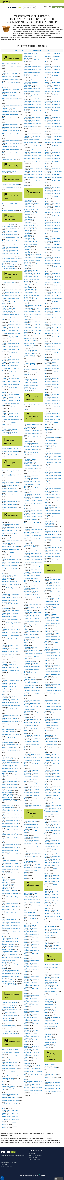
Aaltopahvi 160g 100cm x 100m (9, 63)
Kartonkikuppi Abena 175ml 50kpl (9, 654)
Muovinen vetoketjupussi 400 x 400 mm (33, 180)
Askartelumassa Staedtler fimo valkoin (10, 133)
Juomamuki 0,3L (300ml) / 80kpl (9, 479)
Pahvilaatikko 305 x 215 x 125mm (31, 437)
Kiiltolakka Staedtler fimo (7, 742)
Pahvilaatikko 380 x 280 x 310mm (31, 456)
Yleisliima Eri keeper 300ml (50, 1074)
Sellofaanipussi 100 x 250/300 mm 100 (33, 1090)
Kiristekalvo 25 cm (6, 757)
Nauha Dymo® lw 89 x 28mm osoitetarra (33, 302)
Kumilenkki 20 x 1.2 (6, 882)
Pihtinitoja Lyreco (28, 680)
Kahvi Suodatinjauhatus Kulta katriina (10, 527)
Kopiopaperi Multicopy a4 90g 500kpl (10, 847)
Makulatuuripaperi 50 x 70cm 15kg (10, 1075)
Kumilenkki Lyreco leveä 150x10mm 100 (11, 928)
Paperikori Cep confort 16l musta (31, 621)
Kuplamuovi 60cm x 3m (7, 949)
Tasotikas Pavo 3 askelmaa (50, 738)
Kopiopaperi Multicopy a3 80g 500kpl (10, 820)
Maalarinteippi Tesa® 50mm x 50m (10, 1068)
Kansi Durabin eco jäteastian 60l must (10, 565)
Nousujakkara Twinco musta (30, 376)
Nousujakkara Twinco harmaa (30, 369)
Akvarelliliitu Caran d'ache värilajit (9, 76)
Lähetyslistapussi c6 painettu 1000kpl (10, 1027)
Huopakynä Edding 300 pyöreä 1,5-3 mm (11, 333)
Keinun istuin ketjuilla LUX (8, 729)
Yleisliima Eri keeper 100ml (50, 1067)
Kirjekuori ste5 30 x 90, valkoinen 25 (10, 787)
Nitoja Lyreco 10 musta (29, 353)
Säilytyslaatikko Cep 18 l (49, 528)
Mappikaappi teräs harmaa (8, 1078)
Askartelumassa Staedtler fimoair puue (10, 149)
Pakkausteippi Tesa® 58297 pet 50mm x (33, 581)
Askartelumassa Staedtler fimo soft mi (10, 127)
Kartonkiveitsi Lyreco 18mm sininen (10, 715)
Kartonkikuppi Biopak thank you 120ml (10, 664)
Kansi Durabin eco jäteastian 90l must (10, 568)
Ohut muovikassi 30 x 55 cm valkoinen (32, 405)
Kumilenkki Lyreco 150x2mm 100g (10, 900)
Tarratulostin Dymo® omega (50, 732)
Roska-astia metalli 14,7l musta (31, 846)
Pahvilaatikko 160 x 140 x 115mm (31, 424)
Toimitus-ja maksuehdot (34, 1159)
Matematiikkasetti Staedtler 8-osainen (10, 1091)
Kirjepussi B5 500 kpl (7, 790)
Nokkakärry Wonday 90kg (30, 368)
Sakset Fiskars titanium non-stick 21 (32, 906)
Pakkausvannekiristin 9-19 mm (31, 601)
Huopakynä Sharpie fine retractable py (10, 419)
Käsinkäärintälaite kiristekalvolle (9, 988)
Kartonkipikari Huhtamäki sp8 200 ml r (10, 712)
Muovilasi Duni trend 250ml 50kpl (31, 142)
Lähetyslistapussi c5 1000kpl (8, 1025)
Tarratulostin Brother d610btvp (51, 693)
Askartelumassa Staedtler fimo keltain (10, 98)
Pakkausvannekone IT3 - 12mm (31, 604)
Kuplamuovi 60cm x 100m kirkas (9, 946)
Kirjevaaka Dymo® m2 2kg (8, 797)
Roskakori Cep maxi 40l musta (31, 858)
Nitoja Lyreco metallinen (29, 355)
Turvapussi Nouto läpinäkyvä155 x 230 (53, 919)
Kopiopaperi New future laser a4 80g (10, 857)
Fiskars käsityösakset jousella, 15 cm (10, 237)
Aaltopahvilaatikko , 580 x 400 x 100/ (10, 67)
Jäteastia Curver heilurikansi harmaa (10, 488)
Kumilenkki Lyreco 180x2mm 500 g (10, 903)
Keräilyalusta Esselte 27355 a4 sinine (10, 734)
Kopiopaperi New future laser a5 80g (10, 863)
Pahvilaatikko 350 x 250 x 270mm (31, 446)
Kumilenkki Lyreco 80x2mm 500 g (9, 919)
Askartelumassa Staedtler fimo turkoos (10, 130)
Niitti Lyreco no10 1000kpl (30, 342)
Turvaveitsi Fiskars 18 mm (50, 926)
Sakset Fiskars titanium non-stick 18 (32, 902)
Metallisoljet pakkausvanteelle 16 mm (10, 1100)
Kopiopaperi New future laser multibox (10, 866)
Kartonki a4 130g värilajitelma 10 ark (10, 629)
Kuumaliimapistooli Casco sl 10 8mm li (10, 973)
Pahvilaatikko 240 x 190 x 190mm (31, 430)
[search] (34, 6)
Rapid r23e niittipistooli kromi (30, 821)
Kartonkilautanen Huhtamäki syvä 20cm (11, 705)
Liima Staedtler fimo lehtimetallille (9, 1015)
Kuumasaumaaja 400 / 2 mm (8, 983)
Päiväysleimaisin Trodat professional (32, 805)
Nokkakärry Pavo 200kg (29, 363)
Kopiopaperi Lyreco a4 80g (8, 809)
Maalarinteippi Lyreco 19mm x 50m (10, 1059)
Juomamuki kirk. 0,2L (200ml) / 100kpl (10, 482)
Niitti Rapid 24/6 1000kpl (29, 345)
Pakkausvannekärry (28, 610)
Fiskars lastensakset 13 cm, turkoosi (10, 244)
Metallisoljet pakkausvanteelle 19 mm (10, 1103)
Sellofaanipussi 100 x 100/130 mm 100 (33, 1071)
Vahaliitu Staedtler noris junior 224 (52, 974)
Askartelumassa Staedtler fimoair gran (10, 143)
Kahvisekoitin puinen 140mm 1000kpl (10, 546)
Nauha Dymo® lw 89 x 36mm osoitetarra (33, 305)
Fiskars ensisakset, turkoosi (8, 226)
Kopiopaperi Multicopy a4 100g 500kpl (10, 826)
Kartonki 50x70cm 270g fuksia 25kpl (10, 587)
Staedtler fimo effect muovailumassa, (52, 450)
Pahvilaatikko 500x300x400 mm (31, 468)
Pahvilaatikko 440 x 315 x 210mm (31, 465)
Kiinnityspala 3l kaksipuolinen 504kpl (10, 744)
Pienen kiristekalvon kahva (30, 679)
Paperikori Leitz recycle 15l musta (31, 631)
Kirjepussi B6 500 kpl (7, 792)
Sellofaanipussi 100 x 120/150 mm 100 (33, 1074)
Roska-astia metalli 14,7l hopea (31, 843)
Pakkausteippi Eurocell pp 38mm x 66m (33, 529)
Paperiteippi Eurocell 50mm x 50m (32, 650)
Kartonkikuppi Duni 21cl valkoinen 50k (10, 677)
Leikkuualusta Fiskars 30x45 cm (9, 1012)
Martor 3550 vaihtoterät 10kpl (8, 1086)
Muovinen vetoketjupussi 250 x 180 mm (33, 171)
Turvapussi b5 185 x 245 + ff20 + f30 (52, 913)
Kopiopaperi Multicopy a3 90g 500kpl (10, 823)
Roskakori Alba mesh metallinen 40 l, (32, 853)
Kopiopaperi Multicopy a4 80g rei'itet (10, 841)
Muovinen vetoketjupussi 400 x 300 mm (33, 177)
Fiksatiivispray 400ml (6, 224)
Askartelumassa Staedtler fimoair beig (10, 140)
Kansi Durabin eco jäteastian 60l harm (10, 562)
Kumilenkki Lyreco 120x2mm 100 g (10, 893)
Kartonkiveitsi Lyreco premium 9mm (10, 724)
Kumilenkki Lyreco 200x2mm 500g (10, 906)
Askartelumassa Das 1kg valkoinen (10, 92)
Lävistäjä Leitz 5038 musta (8, 1031)
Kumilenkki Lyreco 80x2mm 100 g (9, 916)
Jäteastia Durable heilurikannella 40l (10, 507)
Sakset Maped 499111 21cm (30, 918)
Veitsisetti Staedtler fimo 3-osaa (51, 991)
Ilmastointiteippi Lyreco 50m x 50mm (10, 448)
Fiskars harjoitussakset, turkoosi (9, 228)
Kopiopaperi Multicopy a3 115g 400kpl (10, 814)
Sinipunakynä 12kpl (48, 429)
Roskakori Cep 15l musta (29, 856)
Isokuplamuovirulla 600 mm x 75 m (10, 454)
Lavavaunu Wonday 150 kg (8, 1007)
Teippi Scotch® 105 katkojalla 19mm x (52, 767)
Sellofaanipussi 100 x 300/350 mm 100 (33, 1094)
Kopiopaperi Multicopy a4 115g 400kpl (10, 829)
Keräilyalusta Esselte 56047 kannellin (10, 737)
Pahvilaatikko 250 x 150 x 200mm (31, 433)
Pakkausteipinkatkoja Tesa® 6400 (31, 522)
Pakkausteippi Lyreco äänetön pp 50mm (33, 538)
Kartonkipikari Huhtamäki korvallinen (10, 708)
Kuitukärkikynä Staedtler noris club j (10, 873)
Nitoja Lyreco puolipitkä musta (31, 356)
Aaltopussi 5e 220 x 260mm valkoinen (10, 70)
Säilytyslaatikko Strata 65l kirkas (51, 550)
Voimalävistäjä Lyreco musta (50, 1030)
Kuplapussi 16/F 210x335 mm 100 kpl (10, 954)
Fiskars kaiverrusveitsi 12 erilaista (10, 231)
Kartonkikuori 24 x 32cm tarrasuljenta (10, 635)
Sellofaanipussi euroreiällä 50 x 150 (52, 397)
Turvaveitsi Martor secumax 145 (51, 939)
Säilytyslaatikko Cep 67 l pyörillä (51, 534)
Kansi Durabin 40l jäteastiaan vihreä (10, 559)
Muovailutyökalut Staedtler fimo (31, 133)
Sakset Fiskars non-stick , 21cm (31, 899)
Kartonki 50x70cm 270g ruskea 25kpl (10, 603)
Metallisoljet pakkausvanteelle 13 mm (10, 1097)
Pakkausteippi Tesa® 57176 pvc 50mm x (33, 569)
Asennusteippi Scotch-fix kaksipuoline (10, 79)
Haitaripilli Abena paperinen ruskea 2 (10, 286)
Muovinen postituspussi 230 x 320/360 (32, 149)
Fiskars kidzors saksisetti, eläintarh (10, 234)
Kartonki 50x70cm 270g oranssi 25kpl (10, 597)
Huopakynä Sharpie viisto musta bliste (10, 426)
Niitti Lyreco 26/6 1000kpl (29, 340)
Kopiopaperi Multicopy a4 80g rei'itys (10, 844)
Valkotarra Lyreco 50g (49, 980)
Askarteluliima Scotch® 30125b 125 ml (10, 89)
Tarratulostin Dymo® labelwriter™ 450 (52, 722)
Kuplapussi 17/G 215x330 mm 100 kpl (10, 957)
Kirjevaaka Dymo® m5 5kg (8, 799)
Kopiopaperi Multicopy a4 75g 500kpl (10, 834)
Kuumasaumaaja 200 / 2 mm (8, 979)
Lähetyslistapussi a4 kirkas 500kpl (9, 1022)
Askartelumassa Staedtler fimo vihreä (10, 137)
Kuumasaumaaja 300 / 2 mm (8, 981)
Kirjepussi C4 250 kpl (7, 794)
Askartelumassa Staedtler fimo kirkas (10, 105)
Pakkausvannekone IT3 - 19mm (31, 607)
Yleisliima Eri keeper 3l (49, 1077)
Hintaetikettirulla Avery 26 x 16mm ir (10, 289)
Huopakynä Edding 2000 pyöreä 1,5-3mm (11, 321)
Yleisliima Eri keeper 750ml (50, 1079)
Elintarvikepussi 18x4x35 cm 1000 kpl (10, 207)
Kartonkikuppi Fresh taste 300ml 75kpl (10, 680)
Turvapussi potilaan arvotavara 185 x (52, 923)
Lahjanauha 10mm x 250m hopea (9, 1002)
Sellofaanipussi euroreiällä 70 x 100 (52, 410)
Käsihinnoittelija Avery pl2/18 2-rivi (9, 984)
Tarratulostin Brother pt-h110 (50, 700)
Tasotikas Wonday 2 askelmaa (51, 741)
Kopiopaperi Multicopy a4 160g (9, 833)
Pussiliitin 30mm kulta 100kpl (30, 783)
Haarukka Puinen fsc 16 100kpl (9, 282)
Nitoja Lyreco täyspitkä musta (30, 360)
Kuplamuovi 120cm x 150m (8, 944)
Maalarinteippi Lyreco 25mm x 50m (10, 1062)
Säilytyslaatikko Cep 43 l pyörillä (51, 531)
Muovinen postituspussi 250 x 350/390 (32, 152)
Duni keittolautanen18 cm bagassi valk (10, 187)
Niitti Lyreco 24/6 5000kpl (29, 338)
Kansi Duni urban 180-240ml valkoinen (10, 552)
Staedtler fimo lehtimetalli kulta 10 (51, 497)
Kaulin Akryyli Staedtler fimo (8, 728)
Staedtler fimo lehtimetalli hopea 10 (52, 494)
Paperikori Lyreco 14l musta (30, 634)
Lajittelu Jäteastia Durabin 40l (8, 1005)
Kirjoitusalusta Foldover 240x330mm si (10, 800)
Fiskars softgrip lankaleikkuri (8, 266)
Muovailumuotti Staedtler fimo (30, 130)
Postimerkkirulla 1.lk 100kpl (30, 725)
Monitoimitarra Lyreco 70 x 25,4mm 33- (33, 110)
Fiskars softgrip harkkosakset (8, 264)
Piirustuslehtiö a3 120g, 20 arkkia (31, 687)
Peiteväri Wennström (29, 660)
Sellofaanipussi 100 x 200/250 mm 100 (33, 1087)
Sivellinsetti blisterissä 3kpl (50, 434)
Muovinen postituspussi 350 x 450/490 (32, 155)
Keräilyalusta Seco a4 (7, 741)
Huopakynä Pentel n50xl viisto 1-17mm (11, 381)
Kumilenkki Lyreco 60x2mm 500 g (9, 912)
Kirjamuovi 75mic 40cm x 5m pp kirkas (10, 768)
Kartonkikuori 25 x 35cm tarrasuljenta (10, 638)
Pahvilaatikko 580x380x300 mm (31, 472)
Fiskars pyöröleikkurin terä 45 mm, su (10, 258)
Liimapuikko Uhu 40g (7, 1020)
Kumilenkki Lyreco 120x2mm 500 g (10, 896)
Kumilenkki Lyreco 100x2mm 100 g (10, 890)
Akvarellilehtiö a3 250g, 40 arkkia (9, 73)
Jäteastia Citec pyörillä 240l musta (9, 485)
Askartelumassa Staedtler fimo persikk (10, 114)
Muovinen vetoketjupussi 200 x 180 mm (33, 165)
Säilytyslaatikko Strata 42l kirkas (51, 547)
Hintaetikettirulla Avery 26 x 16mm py (10, 292)
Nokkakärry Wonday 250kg (30, 364)
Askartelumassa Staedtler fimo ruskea (10, 121)
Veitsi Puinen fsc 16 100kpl (50, 988)
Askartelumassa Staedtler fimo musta (10, 111)
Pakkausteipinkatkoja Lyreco (30, 519)
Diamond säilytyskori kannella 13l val (10, 184)
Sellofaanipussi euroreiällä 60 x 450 (52, 403)
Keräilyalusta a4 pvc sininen (8, 733)
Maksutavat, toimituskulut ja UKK (36, 1155)
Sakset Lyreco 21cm (28, 910)
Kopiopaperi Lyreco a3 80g (8, 807)
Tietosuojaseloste (33, 1157)
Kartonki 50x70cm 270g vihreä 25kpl (10, 619)
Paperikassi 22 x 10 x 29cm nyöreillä (32, 612)
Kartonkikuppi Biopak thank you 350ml (10, 670)
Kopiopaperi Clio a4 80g (7, 805)
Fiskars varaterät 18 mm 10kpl (9, 268)
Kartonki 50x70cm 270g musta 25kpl (10, 591)
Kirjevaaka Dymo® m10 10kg (8, 795)
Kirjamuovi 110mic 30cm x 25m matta (10, 762)
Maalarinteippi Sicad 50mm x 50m (9, 1065)
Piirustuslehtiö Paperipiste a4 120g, (32, 690)
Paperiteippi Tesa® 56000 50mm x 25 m (33, 653)
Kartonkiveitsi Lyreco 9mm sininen (9, 718)
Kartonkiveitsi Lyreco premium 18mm (10, 721)
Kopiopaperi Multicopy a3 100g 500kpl (10, 810)
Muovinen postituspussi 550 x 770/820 (32, 161)
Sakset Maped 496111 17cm (30, 915)
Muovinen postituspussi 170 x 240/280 (32, 145)
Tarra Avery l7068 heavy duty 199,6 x (52, 595)
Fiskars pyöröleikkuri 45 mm (8, 256)
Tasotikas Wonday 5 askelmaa (51, 748)
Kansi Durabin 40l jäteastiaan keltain (10, 556)
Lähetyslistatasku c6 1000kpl (8, 1030)
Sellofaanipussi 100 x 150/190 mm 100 (33, 1081)
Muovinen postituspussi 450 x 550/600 (32, 158)
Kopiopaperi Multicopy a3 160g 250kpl (10, 817)
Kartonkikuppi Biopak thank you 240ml (10, 667)
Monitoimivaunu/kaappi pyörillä (31, 126)
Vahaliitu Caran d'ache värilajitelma (52, 964)
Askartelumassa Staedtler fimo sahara (10, 124)
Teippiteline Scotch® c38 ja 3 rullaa (52, 843)
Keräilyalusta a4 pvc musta (8, 731)
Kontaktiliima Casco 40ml (8, 804)
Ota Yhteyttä (32, 1153)
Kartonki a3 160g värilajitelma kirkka (10, 626)
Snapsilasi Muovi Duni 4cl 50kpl (51, 437)
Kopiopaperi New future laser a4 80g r (10, 860)
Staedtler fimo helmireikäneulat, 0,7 (52, 491)
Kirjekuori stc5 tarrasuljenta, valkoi (9, 781)
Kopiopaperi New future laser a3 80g (10, 853)
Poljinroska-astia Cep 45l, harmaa (31, 706)
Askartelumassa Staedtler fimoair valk (10, 156)
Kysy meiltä (58, 1179)
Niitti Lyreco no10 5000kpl (30, 343)
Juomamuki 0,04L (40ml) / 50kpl (9, 475)
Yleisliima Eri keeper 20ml (50, 1071)
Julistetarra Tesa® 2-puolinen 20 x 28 (10, 471)
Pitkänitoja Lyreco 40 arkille (30, 697)
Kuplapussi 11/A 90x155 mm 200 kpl (10, 951)
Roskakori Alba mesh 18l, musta (31, 850)
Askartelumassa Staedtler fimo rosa (10, 117)
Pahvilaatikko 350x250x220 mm (31, 449)
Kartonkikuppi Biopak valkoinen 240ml (10, 673)
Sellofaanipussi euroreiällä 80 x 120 (52, 413)
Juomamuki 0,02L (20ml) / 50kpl (9, 474)
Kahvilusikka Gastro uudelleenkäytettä (10, 540)
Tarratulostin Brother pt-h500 (50, 703)
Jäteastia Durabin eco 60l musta (9, 504)
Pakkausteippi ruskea (29, 545)
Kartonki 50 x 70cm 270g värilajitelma (10, 584)
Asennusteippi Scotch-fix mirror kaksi (10, 82)
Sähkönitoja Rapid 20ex (49, 526)
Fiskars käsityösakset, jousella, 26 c (10, 240)
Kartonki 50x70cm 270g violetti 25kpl (10, 623)
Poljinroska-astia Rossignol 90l (31, 719)
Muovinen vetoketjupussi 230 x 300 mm (33, 168)
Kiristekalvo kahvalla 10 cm (8, 758)
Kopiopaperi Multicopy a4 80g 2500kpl (10, 838)
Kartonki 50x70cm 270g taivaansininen (10, 610)
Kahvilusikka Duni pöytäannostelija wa (10, 537)
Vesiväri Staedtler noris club (50, 995)
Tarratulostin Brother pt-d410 (50, 697)
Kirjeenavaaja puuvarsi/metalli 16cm (10, 774)
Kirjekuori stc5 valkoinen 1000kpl (9, 784)
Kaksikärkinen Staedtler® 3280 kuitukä (10, 549)
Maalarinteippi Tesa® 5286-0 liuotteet (10, 1071)
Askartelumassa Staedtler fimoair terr (10, 152)
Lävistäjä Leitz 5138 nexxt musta (9, 1033)
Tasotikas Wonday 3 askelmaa (51, 744)
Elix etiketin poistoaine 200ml (8, 210)
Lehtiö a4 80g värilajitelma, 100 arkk (10, 1009)
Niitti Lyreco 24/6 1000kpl (29, 337)
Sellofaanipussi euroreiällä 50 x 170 (52, 400)
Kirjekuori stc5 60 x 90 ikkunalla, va (10, 778)
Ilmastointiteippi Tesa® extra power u (10, 451)
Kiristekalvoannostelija (7, 760)
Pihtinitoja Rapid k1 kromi (30, 685)
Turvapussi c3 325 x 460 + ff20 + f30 (52, 916)
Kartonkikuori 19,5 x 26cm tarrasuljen (10, 632)
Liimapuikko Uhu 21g (7, 1018)
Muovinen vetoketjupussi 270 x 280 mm (33, 174)
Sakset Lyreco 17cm (28, 909)
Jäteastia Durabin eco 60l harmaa (9, 501)
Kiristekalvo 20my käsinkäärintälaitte (10, 747)
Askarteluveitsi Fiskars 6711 (8, 159)
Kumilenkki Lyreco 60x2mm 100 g (9, 909)
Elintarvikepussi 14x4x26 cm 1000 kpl (10, 203)
